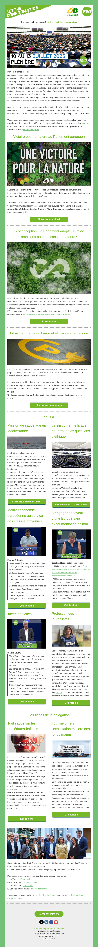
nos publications (14, 898)
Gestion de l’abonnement (55, 929)
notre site (85, 123)
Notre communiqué (49, 219)
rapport (59, 692)
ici (37, 206)
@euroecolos (26, 879)
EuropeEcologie (30, 882)
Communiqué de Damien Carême (26, 502)
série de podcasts (76, 895)
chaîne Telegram (31, 129)
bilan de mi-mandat (46, 895)
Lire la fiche (27, 819)
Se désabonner (39, 929)
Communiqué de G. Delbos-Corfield (71, 505)
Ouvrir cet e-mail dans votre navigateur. (61, 22)
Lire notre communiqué (49, 405)
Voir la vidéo (27, 605)
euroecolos (28, 885)
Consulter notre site (49, 914)
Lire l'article (49, 321)
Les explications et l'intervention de (46, 314)
